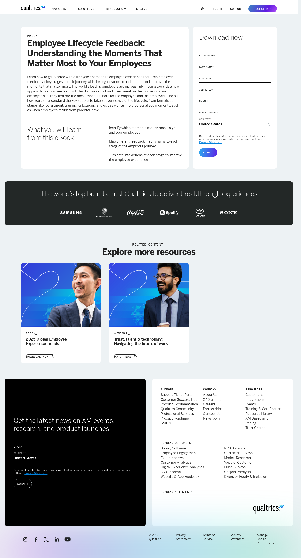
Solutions (86, 9)
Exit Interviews (172, 457)
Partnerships (212, 408)
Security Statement (237, 537)
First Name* (207, 55)
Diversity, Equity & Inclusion (245, 476)
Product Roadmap (175, 418)
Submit (208, 152)
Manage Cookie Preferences (265, 539)
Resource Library (258, 413)
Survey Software (173, 448)
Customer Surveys (238, 452)
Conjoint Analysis (237, 471)
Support (236, 9)
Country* (205, 119)
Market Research (237, 457)
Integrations (254, 399)
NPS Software (235, 448)
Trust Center (255, 427)
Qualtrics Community (177, 408)
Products (58, 9)
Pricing (141, 9)
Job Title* (206, 89)
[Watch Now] (125, 356)
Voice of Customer (238, 462)
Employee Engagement (179, 452)
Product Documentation (179, 404)
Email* (203, 101)
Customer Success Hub (179, 399)
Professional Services (177, 413)
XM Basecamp (256, 418)
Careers (209, 404)
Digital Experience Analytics (182, 466)
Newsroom (211, 418)
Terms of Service (209, 537)
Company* (205, 78)
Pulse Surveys (235, 466)
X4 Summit (212, 399)
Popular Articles (175, 491)
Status (166, 423)
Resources (114, 9)
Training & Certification (263, 408)
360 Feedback (172, 471)
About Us (210, 394)
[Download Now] (40, 356)
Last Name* (206, 67)
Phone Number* (209, 112)
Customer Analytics (176, 462)
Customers (254, 394)
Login (217, 9)
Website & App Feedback (180, 476)
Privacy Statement (210, 142)
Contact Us (211, 413)
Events (250, 404)
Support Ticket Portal (177, 394)
